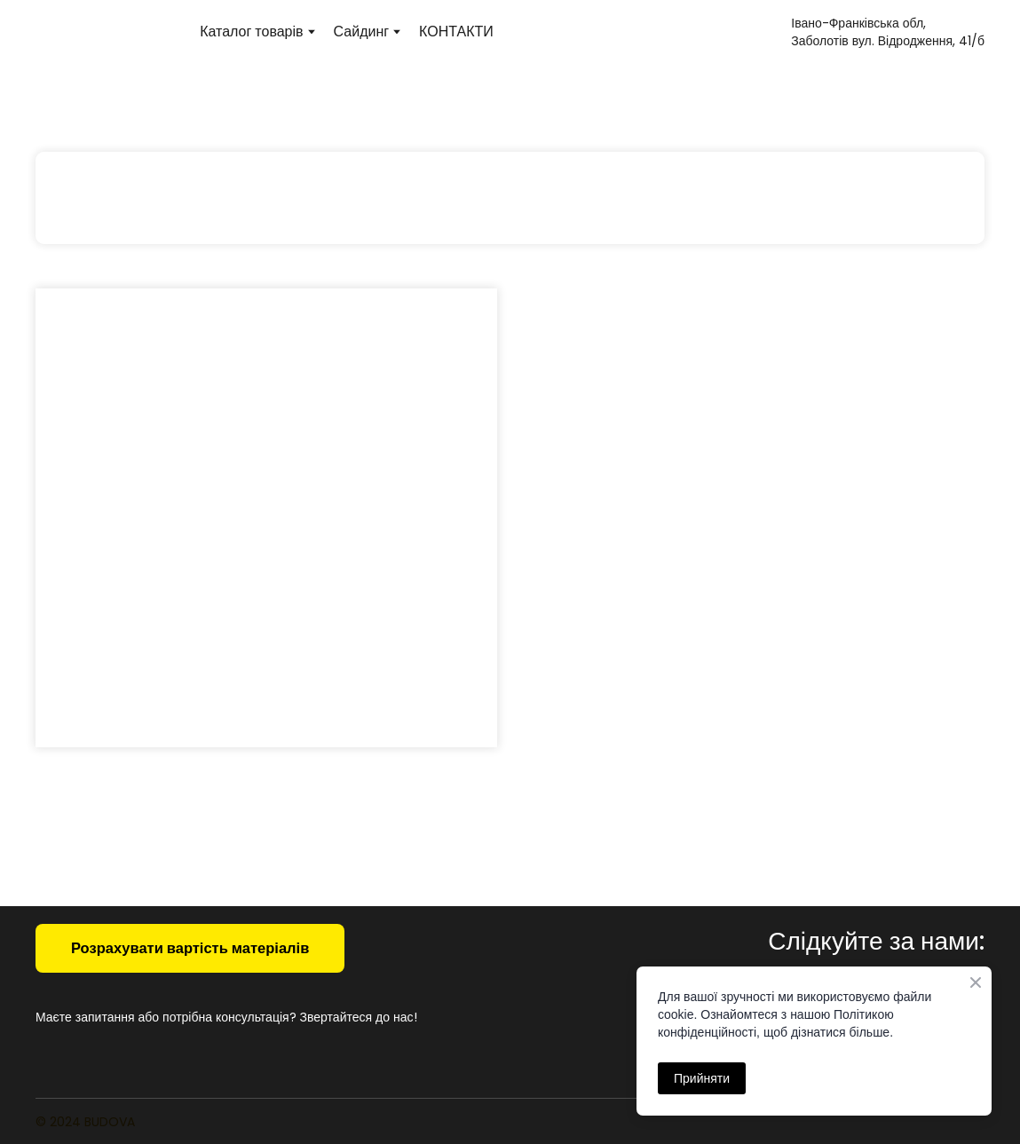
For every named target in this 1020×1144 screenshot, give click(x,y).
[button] (190, 949)
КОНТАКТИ (456, 31)
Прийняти (702, 1078)
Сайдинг (362, 31)
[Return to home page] (109, 31)
